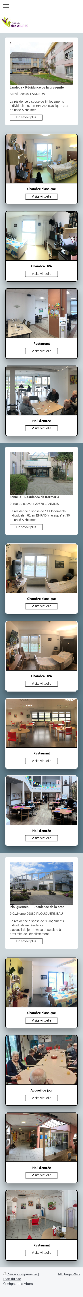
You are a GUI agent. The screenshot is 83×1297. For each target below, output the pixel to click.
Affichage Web (69, 1274)
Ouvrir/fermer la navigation (41, 6)
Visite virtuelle (41, 196)
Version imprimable (20, 1274)
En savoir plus (26, 117)
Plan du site (12, 1279)
